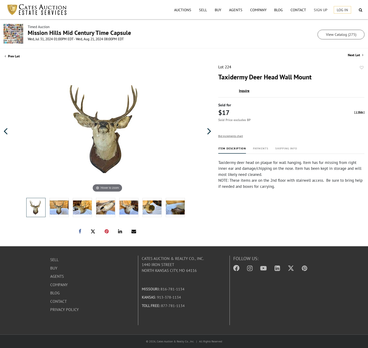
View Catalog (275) (341, 34)
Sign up (320, 9)
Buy (218, 9)
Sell (203, 9)
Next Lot (355, 55)
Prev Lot (12, 56)
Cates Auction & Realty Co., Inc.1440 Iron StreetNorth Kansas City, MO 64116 (173, 264)
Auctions (182, 9)
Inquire (244, 91)
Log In (342, 9)
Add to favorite (361, 67)
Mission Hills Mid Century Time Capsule (79, 33)
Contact (298, 9)
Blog (278, 9)
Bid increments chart (230, 136)
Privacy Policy (64, 309)
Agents (235, 9)
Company (258, 9)
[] (359, 112)
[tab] (232, 150)
